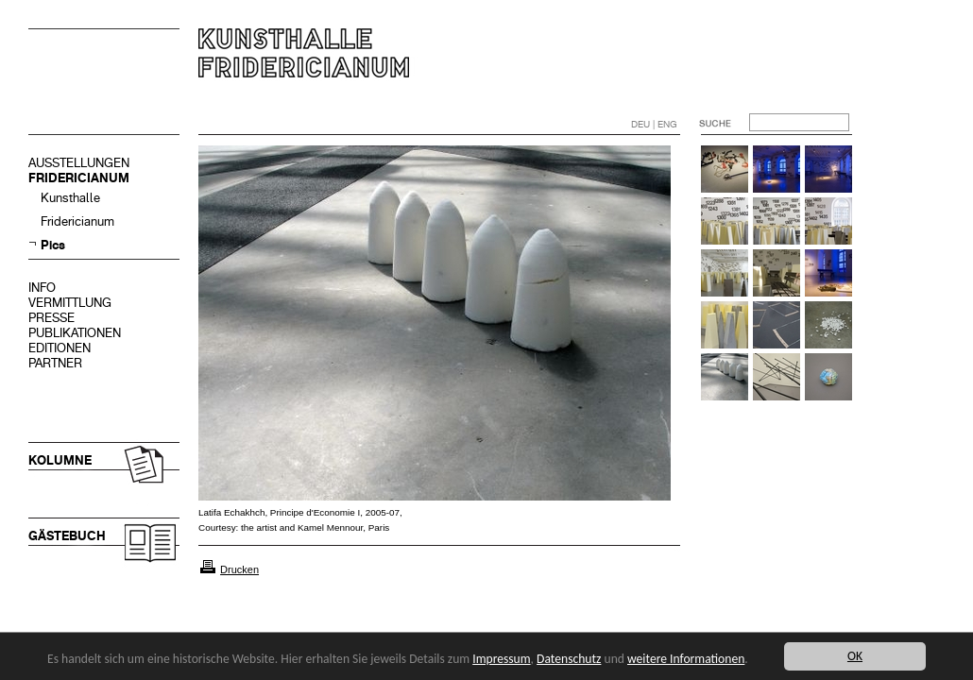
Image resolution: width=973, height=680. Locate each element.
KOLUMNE (60, 460)
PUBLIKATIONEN (74, 333)
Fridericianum (77, 221)
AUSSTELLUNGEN (78, 163)
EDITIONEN (59, 348)
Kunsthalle (70, 198)
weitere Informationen (685, 659)
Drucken (239, 569)
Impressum (501, 659)
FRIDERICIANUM (78, 178)
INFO (42, 287)
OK (854, 656)
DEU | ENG (654, 124)
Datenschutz (569, 659)
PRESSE (51, 318)
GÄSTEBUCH (67, 536)
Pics (53, 245)
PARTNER (55, 363)
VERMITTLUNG (69, 303)
